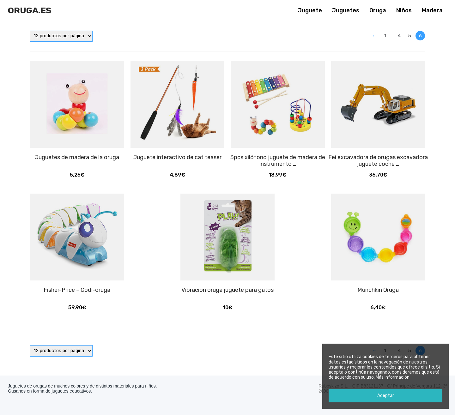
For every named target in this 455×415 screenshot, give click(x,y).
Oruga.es (30, 10)
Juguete (310, 10)
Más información (393, 377)
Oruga (377, 10)
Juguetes (345, 10)
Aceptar (385, 395)
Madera (432, 10)
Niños (404, 10)
